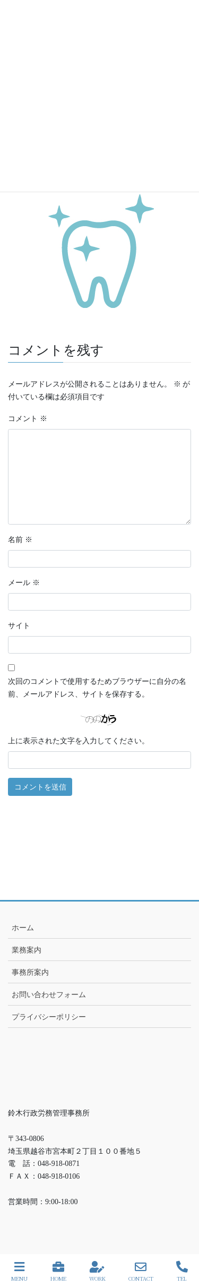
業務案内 (26, 950)
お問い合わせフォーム (49, 995)
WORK (97, 1271)
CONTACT (140, 1271)
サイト (19, 626)
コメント (27, 419)
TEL (182, 1271)
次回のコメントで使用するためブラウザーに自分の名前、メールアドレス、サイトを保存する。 (97, 687)
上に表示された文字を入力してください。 (78, 741)
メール (24, 583)
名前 (20, 540)
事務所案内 (30, 972)
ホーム (23, 928)
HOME (58, 1271)
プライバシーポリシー (49, 1017)
